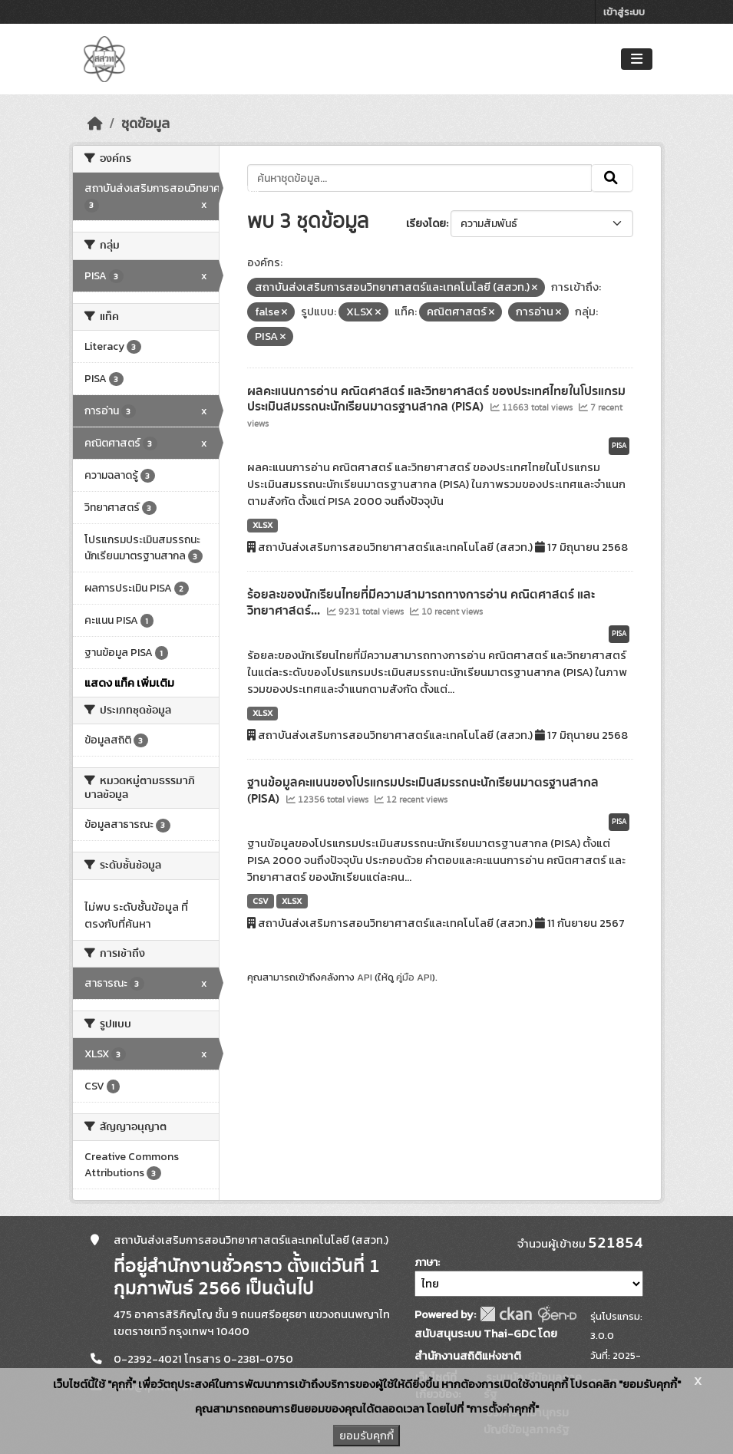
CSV (261, 901)
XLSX (262, 525)
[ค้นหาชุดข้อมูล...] (419, 178)
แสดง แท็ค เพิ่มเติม (129, 682)
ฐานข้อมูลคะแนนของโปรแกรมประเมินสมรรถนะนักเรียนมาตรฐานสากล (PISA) (423, 791)
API (364, 977)
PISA (619, 445)
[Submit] (612, 178)
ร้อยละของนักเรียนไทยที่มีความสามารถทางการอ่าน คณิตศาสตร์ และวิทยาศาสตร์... (421, 603)
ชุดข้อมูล (145, 124)
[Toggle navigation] (636, 59)
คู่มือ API (414, 977)
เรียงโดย (426, 224)
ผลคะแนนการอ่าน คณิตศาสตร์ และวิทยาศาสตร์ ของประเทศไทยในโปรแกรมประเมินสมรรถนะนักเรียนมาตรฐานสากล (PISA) (436, 399)
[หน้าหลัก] (95, 124)
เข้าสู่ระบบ (624, 12)
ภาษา (425, 1263)
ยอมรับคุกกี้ (366, 1435)
